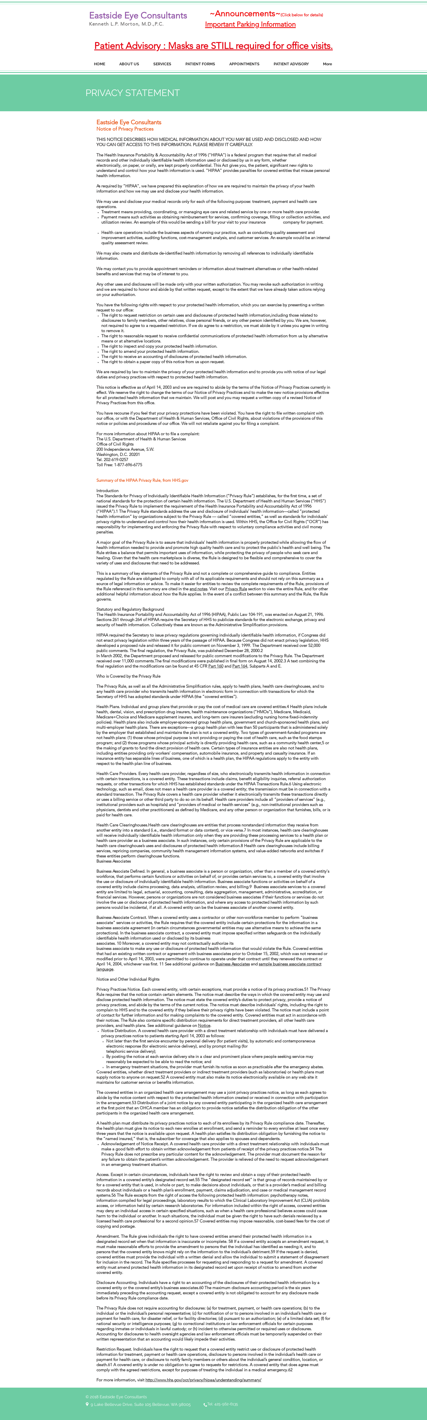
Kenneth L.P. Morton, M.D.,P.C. (126, 24)
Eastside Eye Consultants (138, 15)
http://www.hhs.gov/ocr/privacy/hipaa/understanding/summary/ (203, 1379)
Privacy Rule (236, 588)
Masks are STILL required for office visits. (250, 45)
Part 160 (215, 666)
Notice (204, 1025)
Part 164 (239, 666)
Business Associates (232, 964)
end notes (198, 588)
